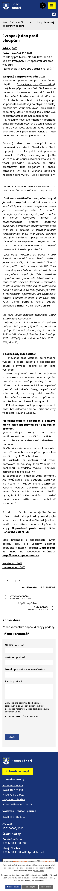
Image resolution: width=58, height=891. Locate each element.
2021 (14, 48)
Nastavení (46, 887)
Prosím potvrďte (21, 716)
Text (13, 681)
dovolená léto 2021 (13, 567)
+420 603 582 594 (13, 817)
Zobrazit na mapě (17, 771)
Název (14, 645)
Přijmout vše (13, 887)
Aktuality (35, 22)
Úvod (5, 22)
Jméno (15, 657)
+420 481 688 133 (12, 790)
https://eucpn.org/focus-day (36, 84)
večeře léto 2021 (12, 563)
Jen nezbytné (30, 887)
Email (25, 669)
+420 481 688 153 (12, 785)
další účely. (39, 871)
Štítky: (6, 48)
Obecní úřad (19, 22)
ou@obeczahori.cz (13, 799)
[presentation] (25, 724)
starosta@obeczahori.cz (17, 804)
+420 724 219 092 (13, 794)
